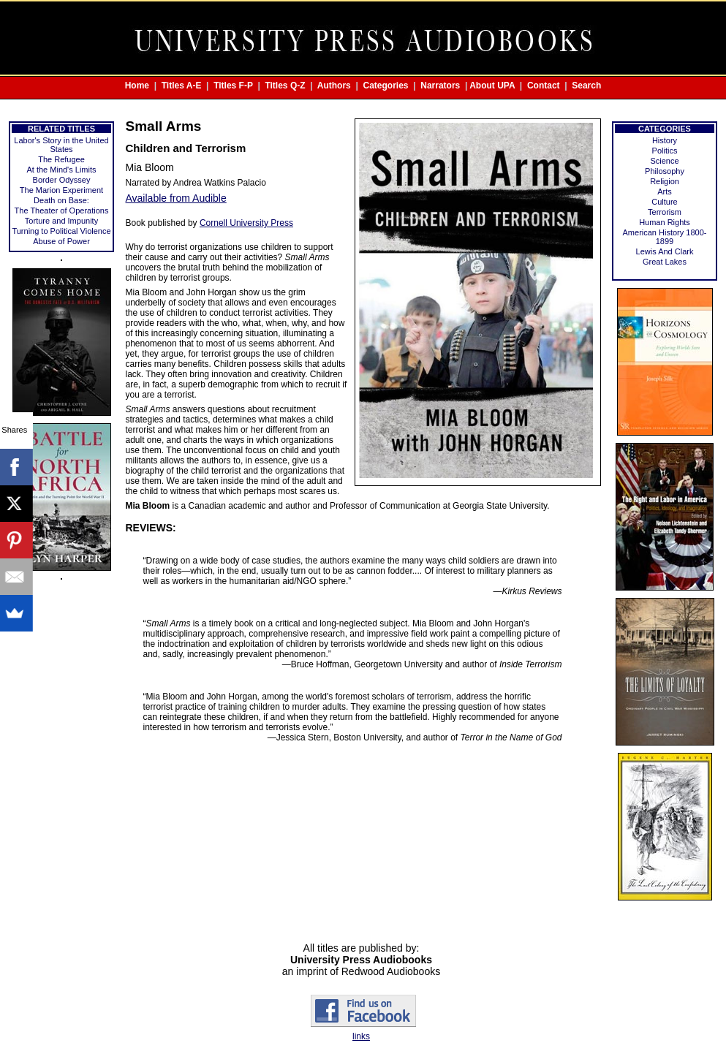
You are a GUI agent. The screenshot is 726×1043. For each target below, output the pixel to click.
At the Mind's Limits (61, 169)
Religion (664, 181)
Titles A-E (182, 85)
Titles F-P (233, 85)
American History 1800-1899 (665, 237)
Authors (334, 85)
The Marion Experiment (61, 190)
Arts (664, 191)
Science (664, 160)
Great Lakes (665, 261)
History (664, 140)
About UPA (492, 85)
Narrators (440, 85)
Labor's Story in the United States (61, 144)
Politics (665, 150)
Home (137, 85)
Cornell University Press (246, 223)
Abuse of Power (61, 241)
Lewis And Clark (665, 251)
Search (586, 85)
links (361, 1036)
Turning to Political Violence (61, 231)
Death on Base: (61, 200)
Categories (386, 85)
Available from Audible (176, 198)
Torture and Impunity (61, 220)
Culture (664, 201)
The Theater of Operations (62, 210)
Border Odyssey (62, 179)
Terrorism (664, 212)
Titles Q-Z (285, 85)
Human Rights (664, 222)
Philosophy (664, 171)
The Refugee (61, 159)
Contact (543, 85)
